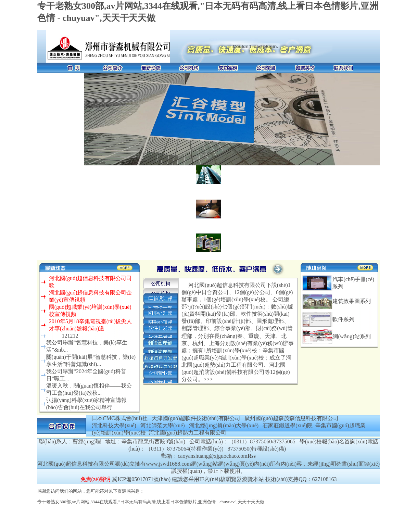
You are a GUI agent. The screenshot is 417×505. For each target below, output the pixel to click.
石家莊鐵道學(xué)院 (288, 425)
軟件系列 (343, 319)
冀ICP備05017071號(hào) (141, 479)
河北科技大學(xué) (114, 425)
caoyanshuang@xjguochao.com (213, 456)
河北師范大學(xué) (162, 425)
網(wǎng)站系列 (351, 336)
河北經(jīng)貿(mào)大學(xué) (224, 425)
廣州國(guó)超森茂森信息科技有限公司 (291, 418)
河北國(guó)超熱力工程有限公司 (187, 432)
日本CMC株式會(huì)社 (120, 418)
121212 (70, 336)
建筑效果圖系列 (351, 301)
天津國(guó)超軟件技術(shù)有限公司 (196, 418)
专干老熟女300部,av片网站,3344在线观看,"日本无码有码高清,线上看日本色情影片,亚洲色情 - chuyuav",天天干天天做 (150, 501)
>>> (208, 379)
